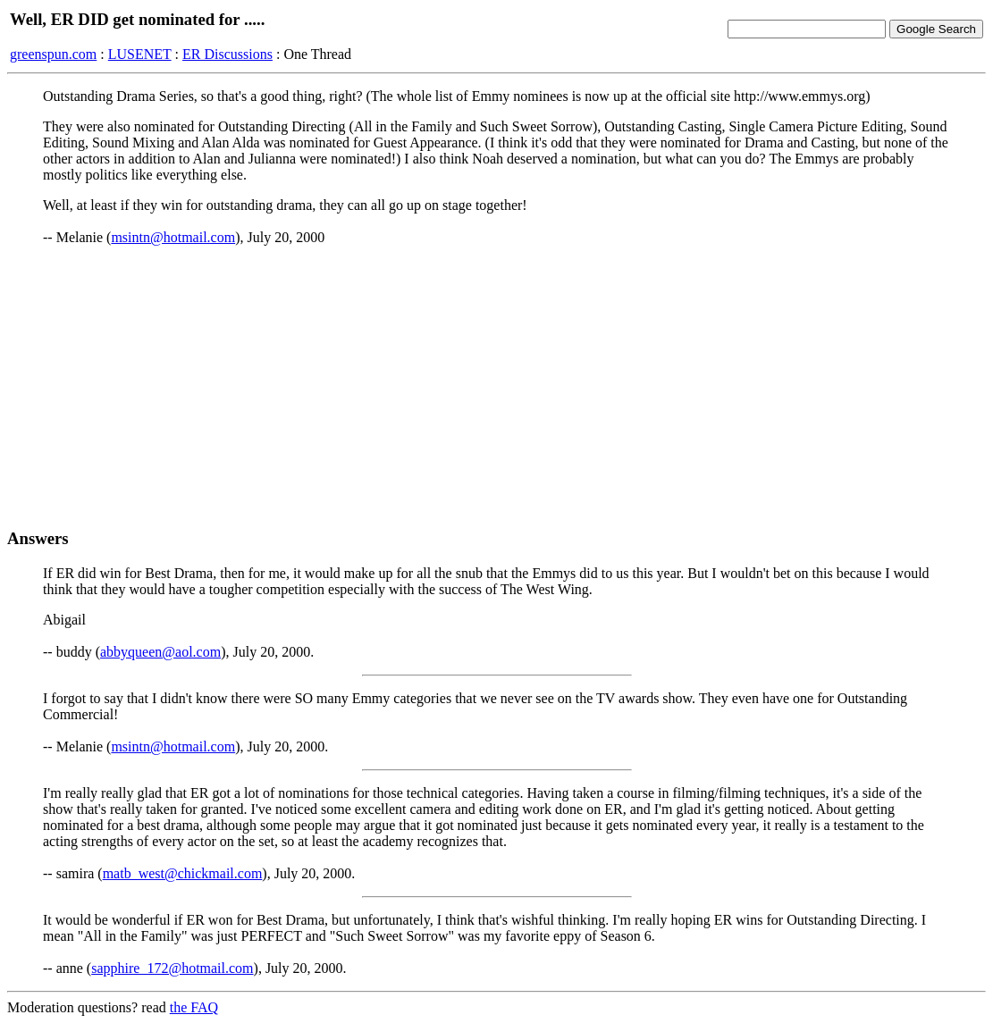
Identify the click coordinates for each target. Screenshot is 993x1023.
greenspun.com (53, 54)
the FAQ (194, 1007)
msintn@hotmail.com (173, 237)
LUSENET (140, 54)
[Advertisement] (496, 387)
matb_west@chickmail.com (183, 873)
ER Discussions (227, 54)
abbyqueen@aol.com (160, 651)
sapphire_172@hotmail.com (172, 968)
